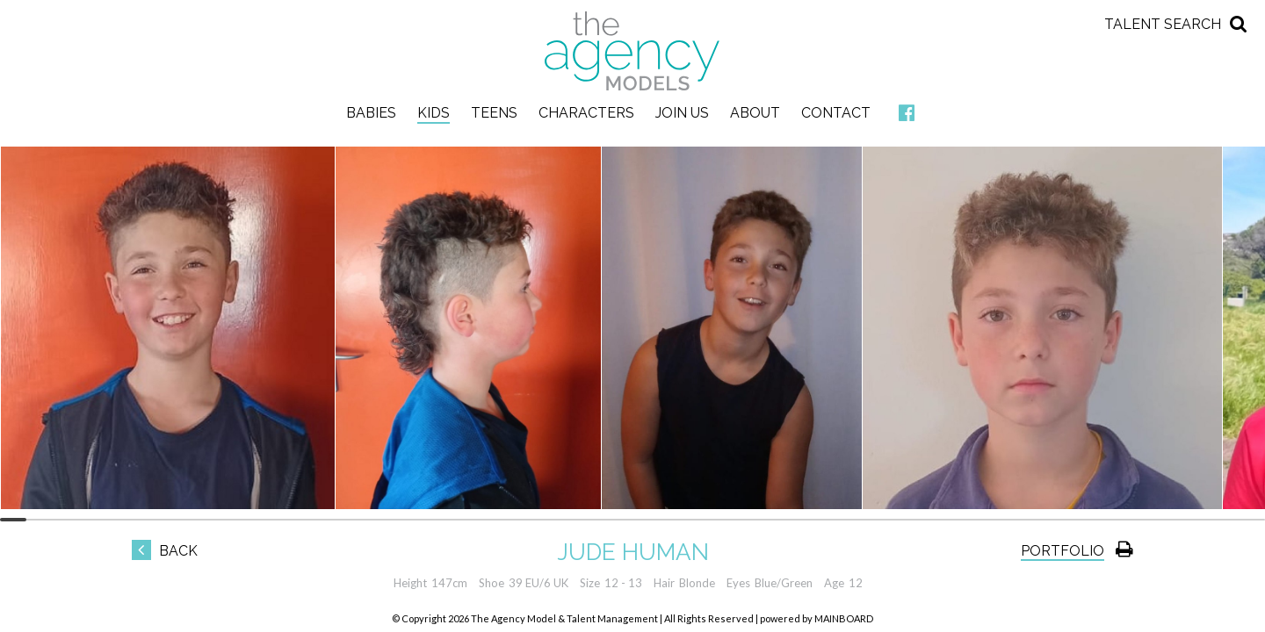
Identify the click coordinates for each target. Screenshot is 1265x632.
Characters (586, 112)
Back (165, 550)
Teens (494, 112)
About (755, 112)
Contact (836, 112)
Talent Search (1162, 24)
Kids (433, 112)
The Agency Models (632, 51)
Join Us (682, 112)
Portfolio (1062, 550)
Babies (371, 112)
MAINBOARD (843, 618)
